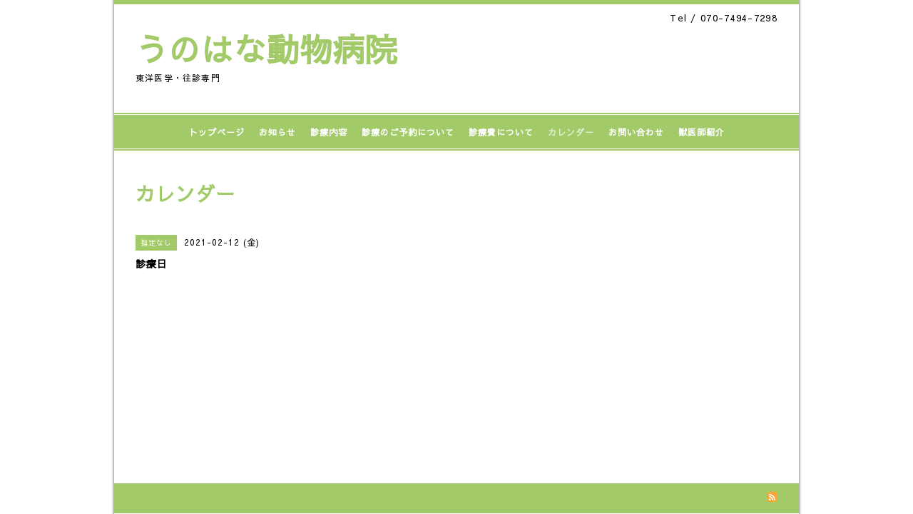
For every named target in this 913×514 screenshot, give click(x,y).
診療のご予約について (408, 132)
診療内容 (328, 132)
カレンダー (571, 132)
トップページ (217, 132)
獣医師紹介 (701, 132)
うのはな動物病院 (267, 48)
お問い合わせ (636, 132)
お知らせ (277, 132)
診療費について (501, 132)
